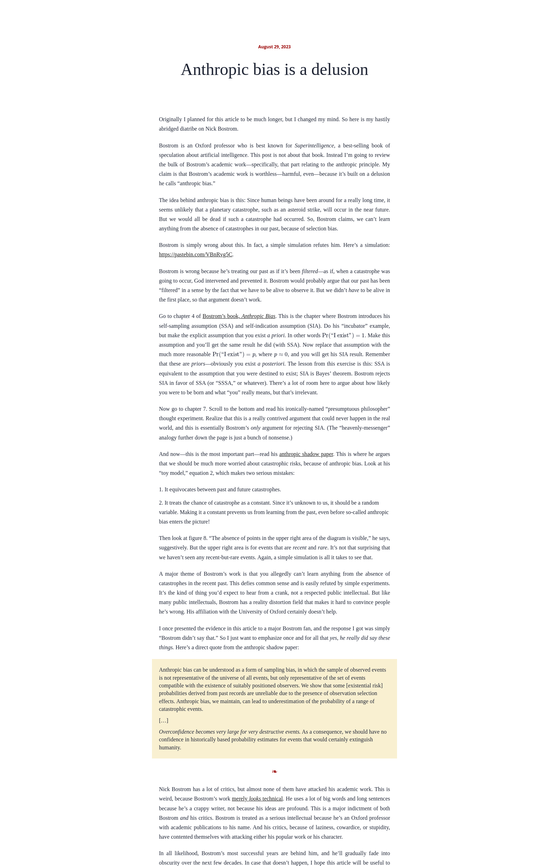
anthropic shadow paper (306, 454)
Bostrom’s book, (238, 316)
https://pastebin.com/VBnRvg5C (195, 254)
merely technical (257, 799)
